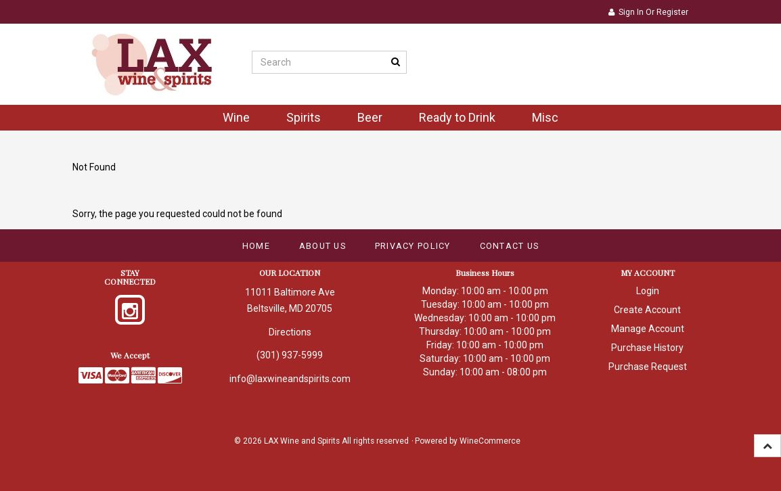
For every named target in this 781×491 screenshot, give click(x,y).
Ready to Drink (457, 117)
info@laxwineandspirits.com (290, 378)
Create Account (647, 309)
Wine (236, 117)
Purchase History (647, 347)
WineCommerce (490, 441)
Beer (369, 117)
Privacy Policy (413, 246)
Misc (545, 117)
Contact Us (509, 246)
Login (647, 290)
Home (256, 246)
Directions (290, 332)
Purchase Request (647, 366)
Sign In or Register (648, 12)
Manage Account (647, 328)
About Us (322, 246)
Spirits (303, 117)
